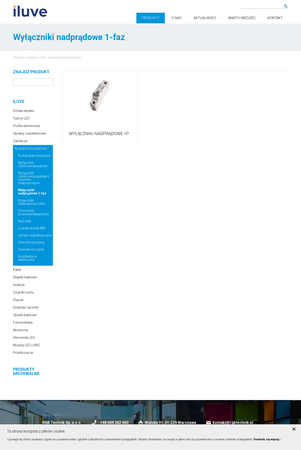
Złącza (18, 300)
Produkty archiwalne (26, 371)
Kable (17, 270)
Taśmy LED (21, 118)
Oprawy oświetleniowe (29, 133)
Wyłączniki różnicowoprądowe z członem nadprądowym (34, 178)
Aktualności (205, 18)
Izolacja (18, 285)
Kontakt (275, 18)
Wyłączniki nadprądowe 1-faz (32, 191)
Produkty (150, 18)
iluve (41, 57)
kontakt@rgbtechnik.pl (233, 422)
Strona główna (25, 57)
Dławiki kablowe (25, 277)
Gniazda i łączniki (26, 307)
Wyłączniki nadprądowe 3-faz (31, 202)
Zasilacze (20, 141)
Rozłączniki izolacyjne (34, 155)
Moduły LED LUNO (26, 345)
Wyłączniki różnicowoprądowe (32, 164)
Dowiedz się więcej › (267, 439)
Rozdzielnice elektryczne (27, 258)
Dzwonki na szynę (31, 242)
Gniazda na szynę (31, 249)
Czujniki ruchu (23, 292)
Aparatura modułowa (64, 57)
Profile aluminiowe (26, 126)
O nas (176, 18)
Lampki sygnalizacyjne (34, 235)
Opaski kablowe (24, 315)
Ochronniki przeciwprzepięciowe (33, 212)
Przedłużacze (23, 353)
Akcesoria (20, 330)
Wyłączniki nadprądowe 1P (99, 134)
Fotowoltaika (22, 322)
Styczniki (24, 221)
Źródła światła (23, 111)
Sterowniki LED (24, 337)
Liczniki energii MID (31, 228)
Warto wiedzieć (242, 18)
